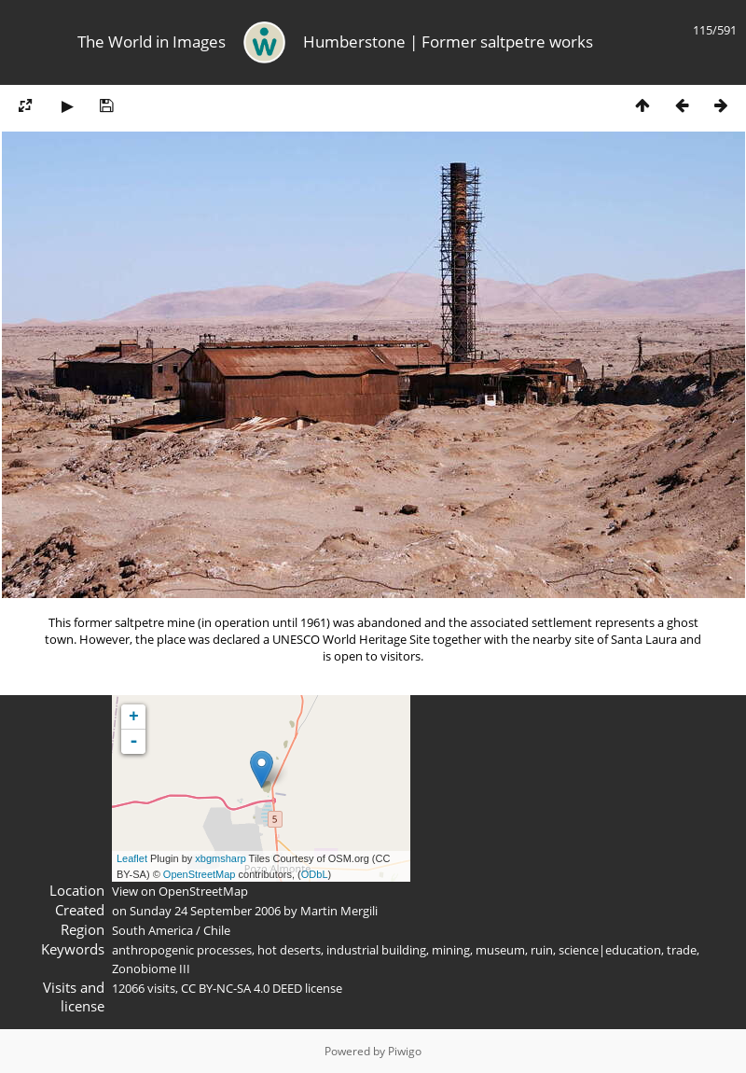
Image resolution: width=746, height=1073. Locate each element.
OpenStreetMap (199, 874)
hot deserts (289, 949)
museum (500, 949)
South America (152, 930)
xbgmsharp (220, 858)
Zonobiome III (151, 968)
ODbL (314, 874)
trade (682, 949)
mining (451, 949)
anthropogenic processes (182, 949)
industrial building (376, 949)
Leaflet (132, 858)
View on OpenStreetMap (180, 891)
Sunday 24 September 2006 (205, 910)
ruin (542, 949)
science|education (610, 949)
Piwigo (404, 1051)
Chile (216, 930)
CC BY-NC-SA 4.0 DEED (241, 988)
